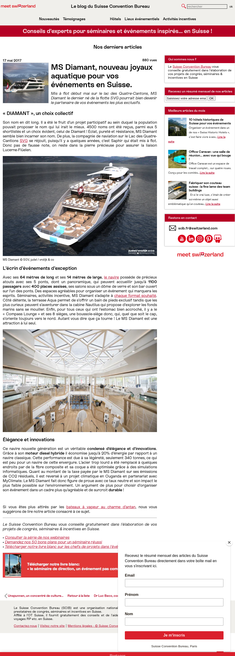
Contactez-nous (25, 626)
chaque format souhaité (135, 295)
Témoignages (74, 19)
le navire (111, 277)
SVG (24, 140)
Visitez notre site (52, 626)
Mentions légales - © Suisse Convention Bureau (102, 626)
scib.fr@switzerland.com (198, 228)
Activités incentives (179, 19)
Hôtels (115, 19)
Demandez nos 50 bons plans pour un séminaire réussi (53, 542)
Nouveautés (49, 19)
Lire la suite (207, 172)
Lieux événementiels (142, 19)
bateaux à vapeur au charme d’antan (100, 507)
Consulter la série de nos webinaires (37, 537)
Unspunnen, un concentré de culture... (35, 595)
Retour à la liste (78, 595)
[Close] (229, 542)
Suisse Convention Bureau (192, 66)
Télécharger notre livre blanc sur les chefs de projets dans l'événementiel (70, 546)
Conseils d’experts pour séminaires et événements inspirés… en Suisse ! (117, 31)
